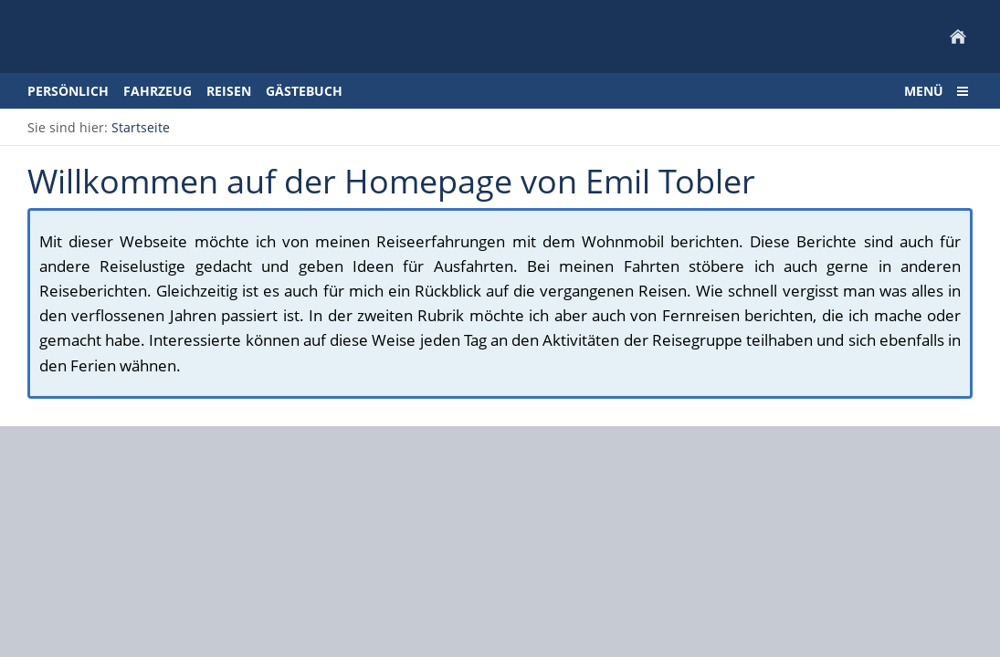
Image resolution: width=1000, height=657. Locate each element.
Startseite (140, 127)
